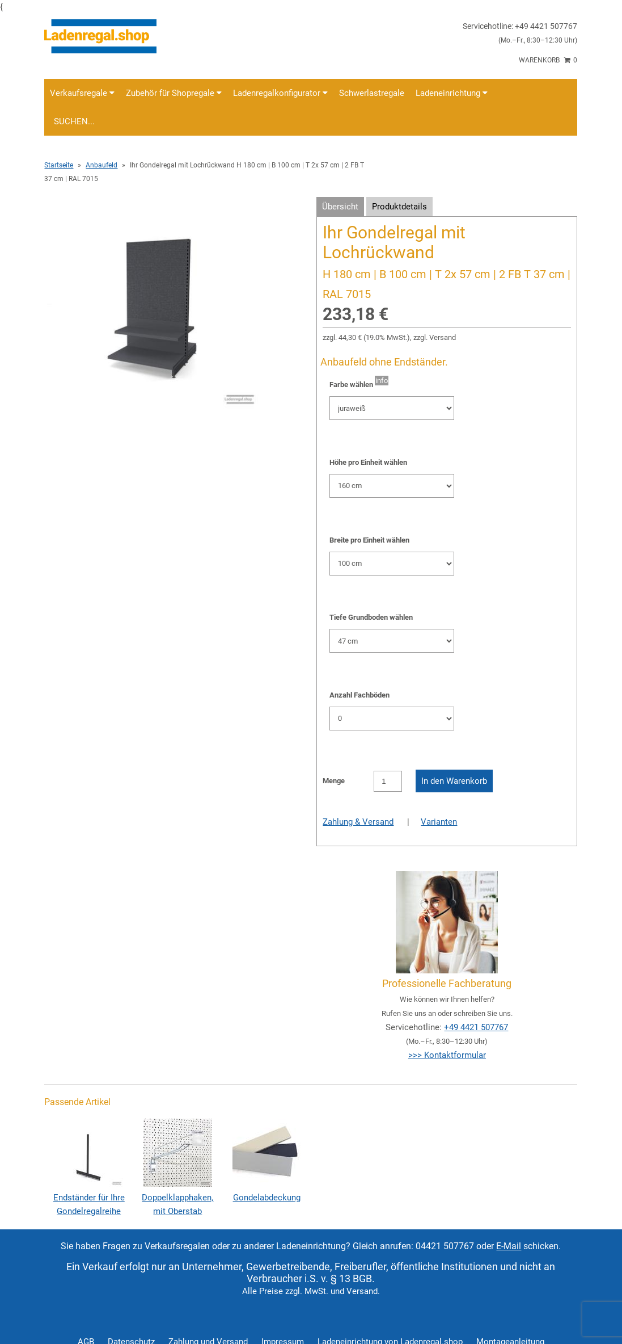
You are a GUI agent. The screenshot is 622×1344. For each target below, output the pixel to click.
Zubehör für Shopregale (174, 93)
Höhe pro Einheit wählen (368, 462)
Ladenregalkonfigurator (280, 93)
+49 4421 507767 (476, 1027)
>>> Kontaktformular (447, 1055)
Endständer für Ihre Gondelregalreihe (89, 1197)
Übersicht (340, 206)
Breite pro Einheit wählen (369, 540)
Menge (334, 780)
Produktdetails (399, 206)
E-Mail (508, 1246)
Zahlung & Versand (358, 822)
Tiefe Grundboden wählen (371, 617)
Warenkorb (548, 60)
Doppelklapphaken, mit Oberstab (177, 1197)
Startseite (58, 165)
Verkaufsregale (82, 93)
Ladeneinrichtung (452, 93)
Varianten (439, 822)
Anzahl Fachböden (359, 695)
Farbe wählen (351, 384)
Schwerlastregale (371, 93)
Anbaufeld (101, 165)
